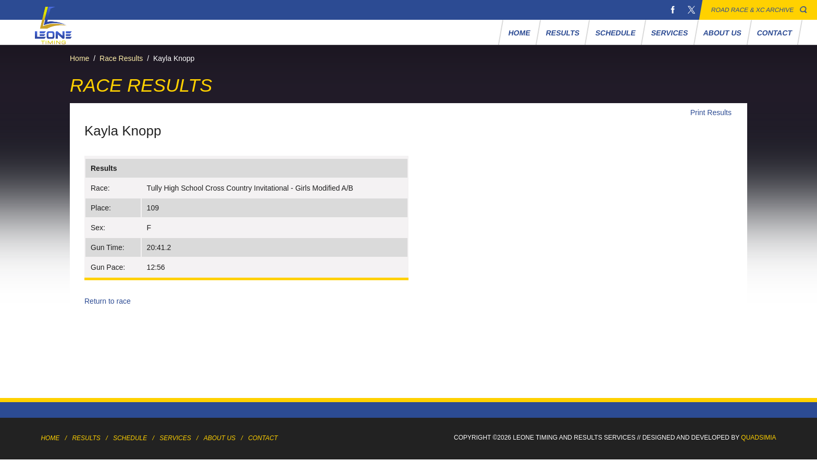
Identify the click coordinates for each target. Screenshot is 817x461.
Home (519, 33)
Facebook (673, 10)
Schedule (615, 33)
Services (669, 33)
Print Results (711, 112)
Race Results (121, 58)
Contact (775, 33)
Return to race (107, 301)
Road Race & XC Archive (753, 10)
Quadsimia (758, 437)
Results (563, 33)
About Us (722, 33)
